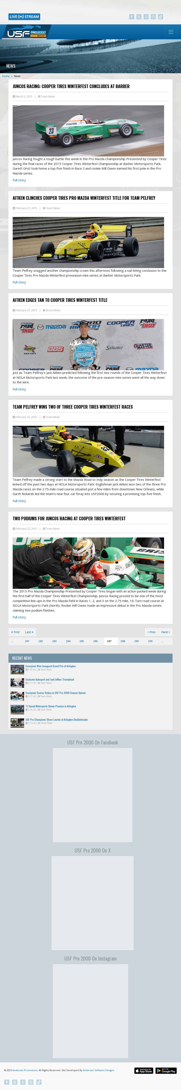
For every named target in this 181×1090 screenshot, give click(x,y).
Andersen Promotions (24, 1070)
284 (68, 641)
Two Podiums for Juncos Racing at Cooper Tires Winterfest (69, 518)
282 (40, 641)
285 (82, 641)
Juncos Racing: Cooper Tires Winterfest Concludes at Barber (71, 86)
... (12, 641)
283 (54, 641)
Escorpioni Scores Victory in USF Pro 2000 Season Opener (56, 693)
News (17, 76)
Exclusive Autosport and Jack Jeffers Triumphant (50, 679)
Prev (152, 632)
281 (27, 641)
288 (123, 641)
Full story (19, 180)
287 (109, 641)
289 (136, 641)
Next (165, 632)
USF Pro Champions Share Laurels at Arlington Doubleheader (57, 719)
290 (150, 641)
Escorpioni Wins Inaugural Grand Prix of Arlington (51, 666)
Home (6, 76)
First (15, 632)
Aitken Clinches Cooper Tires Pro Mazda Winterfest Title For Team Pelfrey (84, 198)
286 (95, 641)
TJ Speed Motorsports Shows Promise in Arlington (51, 706)
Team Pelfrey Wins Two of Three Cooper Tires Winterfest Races (73, 407)
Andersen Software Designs (98, 1070)
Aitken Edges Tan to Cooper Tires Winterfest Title (60, 300)
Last (29, 632)
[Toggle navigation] (171, 32)
